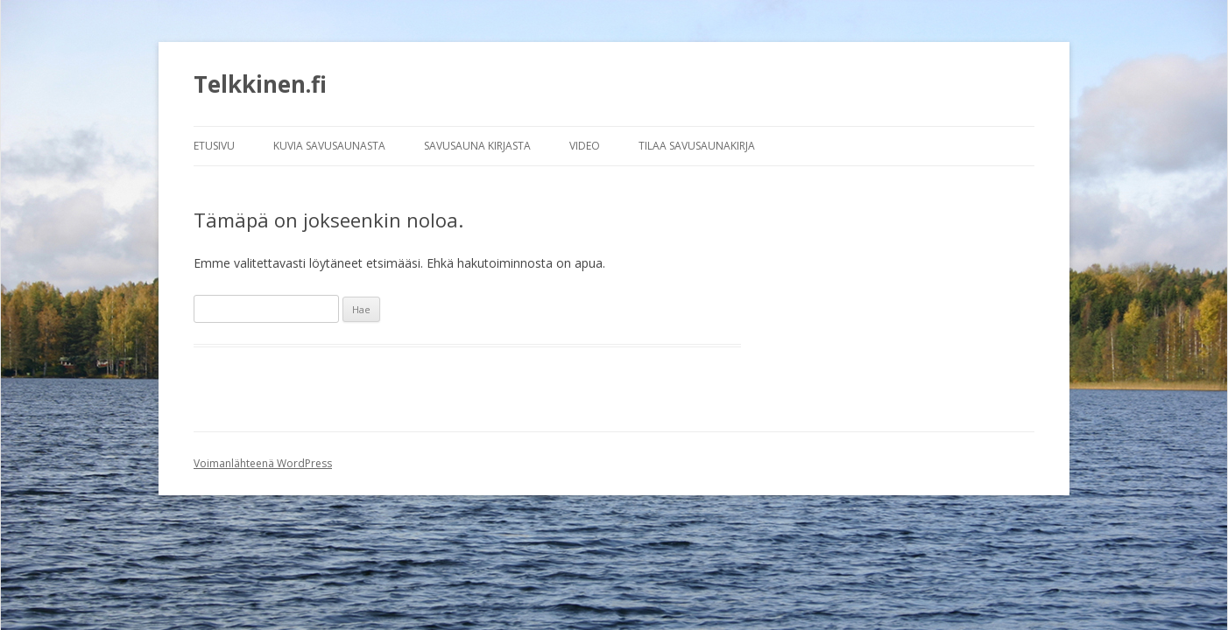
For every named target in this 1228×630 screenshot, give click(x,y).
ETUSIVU (214, 145)
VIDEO (584, 145)
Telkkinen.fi (260, 84)
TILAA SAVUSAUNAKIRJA (697, 145)
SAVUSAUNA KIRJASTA (477, 145)
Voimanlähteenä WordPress (263, 463)
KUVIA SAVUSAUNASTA (329, 145)
